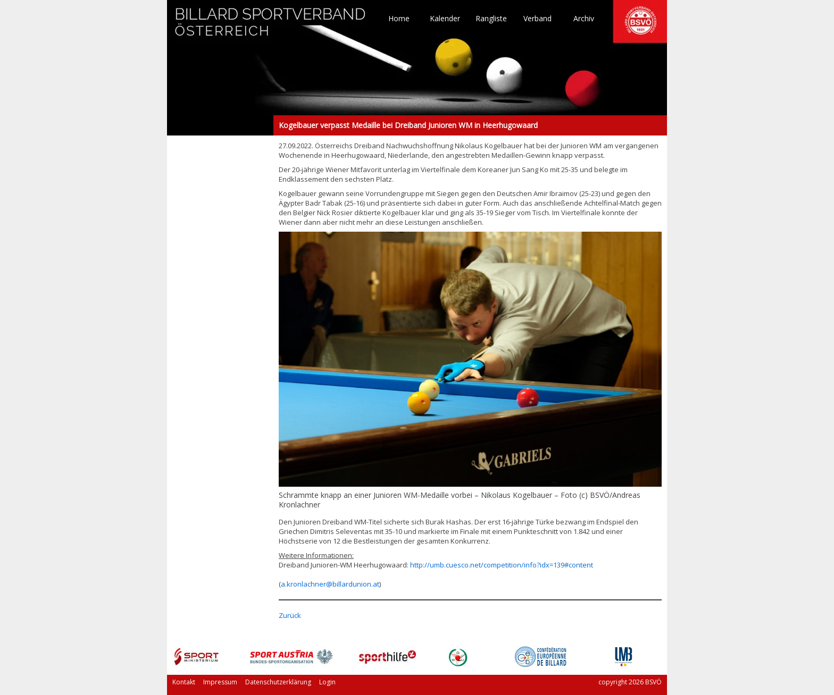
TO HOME (270, 26)
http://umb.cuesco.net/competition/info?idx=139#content (501, 565)
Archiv (583, 18)
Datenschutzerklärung (278, 681)
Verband (537, 18)
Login (327, 681)
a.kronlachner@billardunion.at (330, 584)
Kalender (445, 18)
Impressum (220, 681)
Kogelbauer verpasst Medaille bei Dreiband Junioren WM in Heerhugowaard (220, 125)
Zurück (290, 615)
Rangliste (491, 18)
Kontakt (183, 681)
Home (399, 18)
